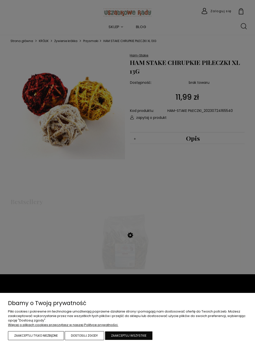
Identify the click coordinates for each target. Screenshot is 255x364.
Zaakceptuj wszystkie (128, 335)
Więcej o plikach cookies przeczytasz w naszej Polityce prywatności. (63, 324)
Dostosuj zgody (84, 335)
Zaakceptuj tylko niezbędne (36, 335)
